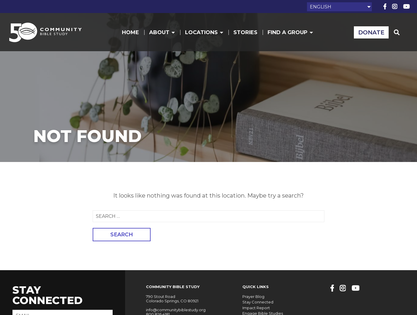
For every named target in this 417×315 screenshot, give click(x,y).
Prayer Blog (253, 296)
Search (121, 234)
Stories (245, 32)
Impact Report (256, 307)
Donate (371, 32)
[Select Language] (339, 6)
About (162, 32)
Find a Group (290, 32)
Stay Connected (257, 302)
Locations (204, 32)
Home (130, 32)
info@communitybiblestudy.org (176, 309)
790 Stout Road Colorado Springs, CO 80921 (172, 298)
